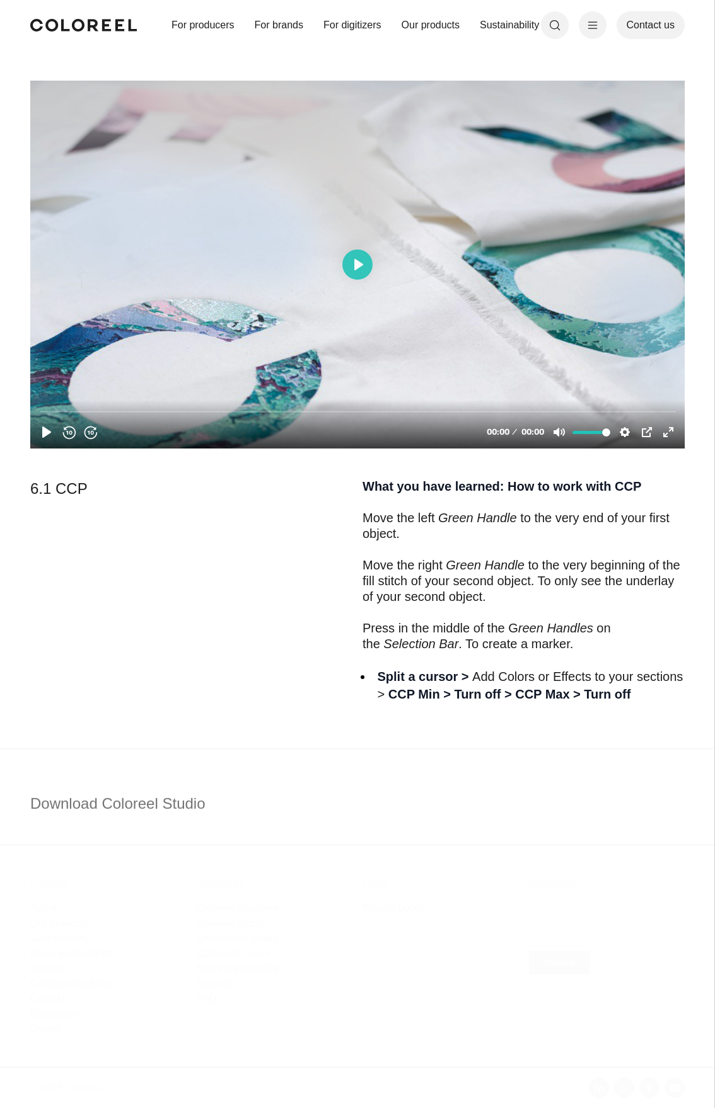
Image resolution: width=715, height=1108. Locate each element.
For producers (203, 25)
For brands (279, 25)
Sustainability (509, 25)
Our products (431, 25)
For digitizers (352, 25)
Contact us (651, 25)
